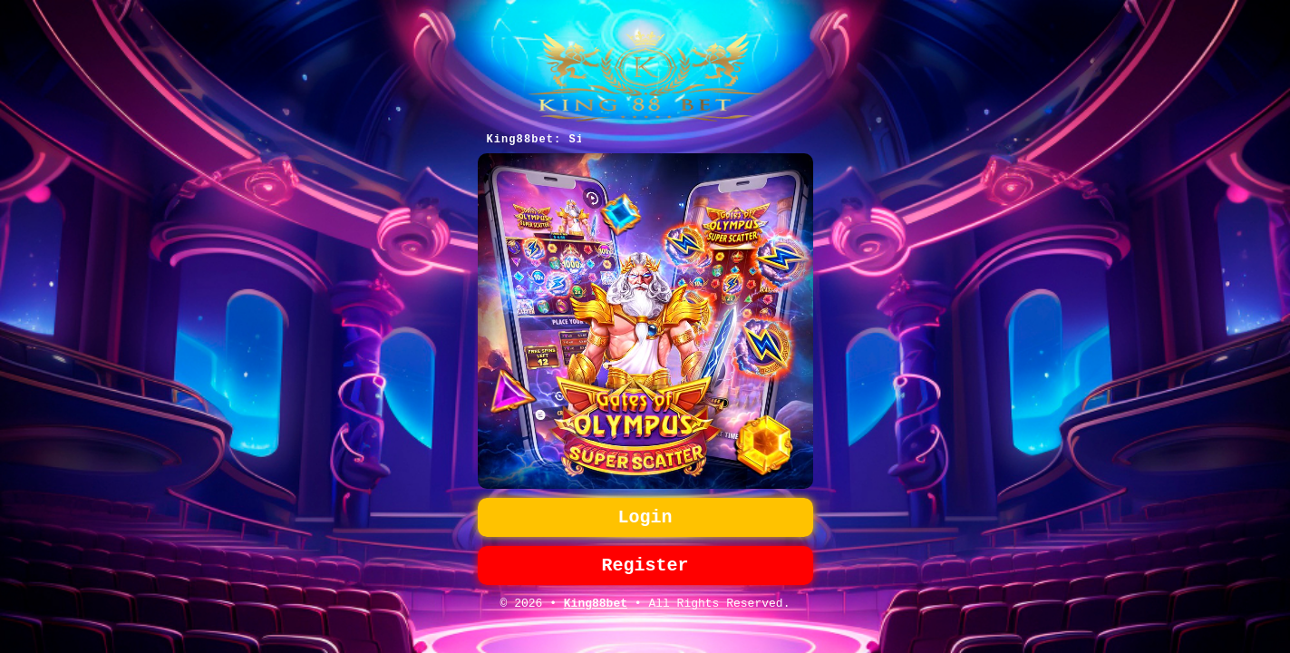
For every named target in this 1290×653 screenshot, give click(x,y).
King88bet (595, 608)
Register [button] (645, 567)
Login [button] (645, 515)
